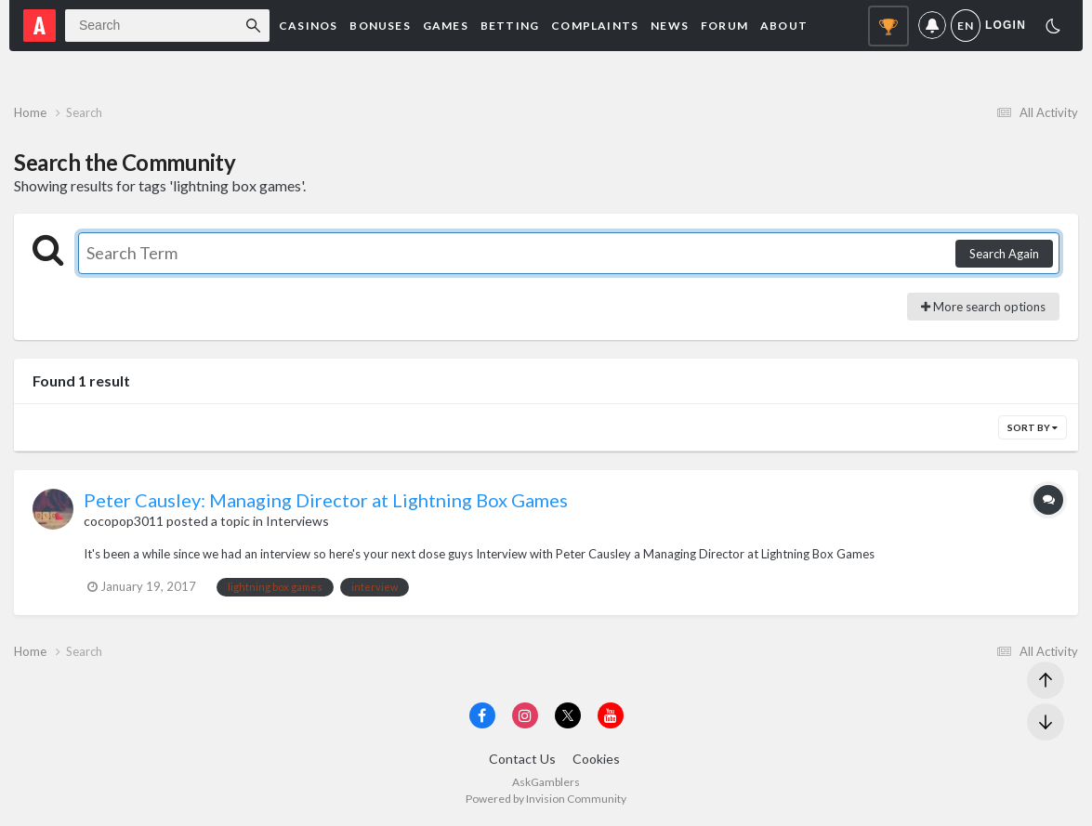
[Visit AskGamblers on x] (568, 715)
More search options (983, 306)
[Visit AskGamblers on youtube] (611, 715)
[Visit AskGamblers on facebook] (482, 715)
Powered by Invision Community (546, 799)
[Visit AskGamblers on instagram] (525, 715)
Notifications (932, 25)
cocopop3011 (124, 521)
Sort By (1032, 427)
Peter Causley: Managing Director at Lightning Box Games (326, 500)
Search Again (1004, 253)
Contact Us (522, 759)
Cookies (596, 759)
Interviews (297, 521)
